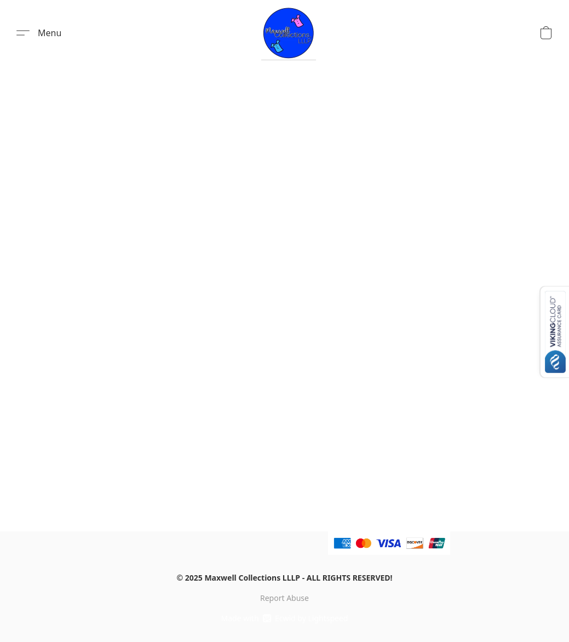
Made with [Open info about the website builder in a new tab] (284, 618)
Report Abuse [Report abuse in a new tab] (284, 598)
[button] (288, 32)
